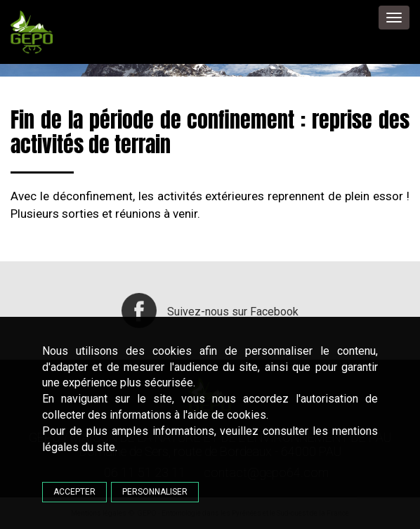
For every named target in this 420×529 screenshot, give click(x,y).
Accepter (74, 492)
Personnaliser (155, 492)
